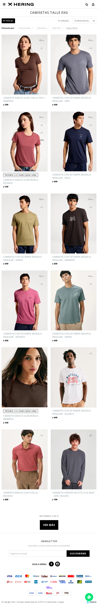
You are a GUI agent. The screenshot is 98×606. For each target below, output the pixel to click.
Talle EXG (56, 28)
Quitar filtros (72, 28)
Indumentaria (24, 28)
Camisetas (41, 28)
